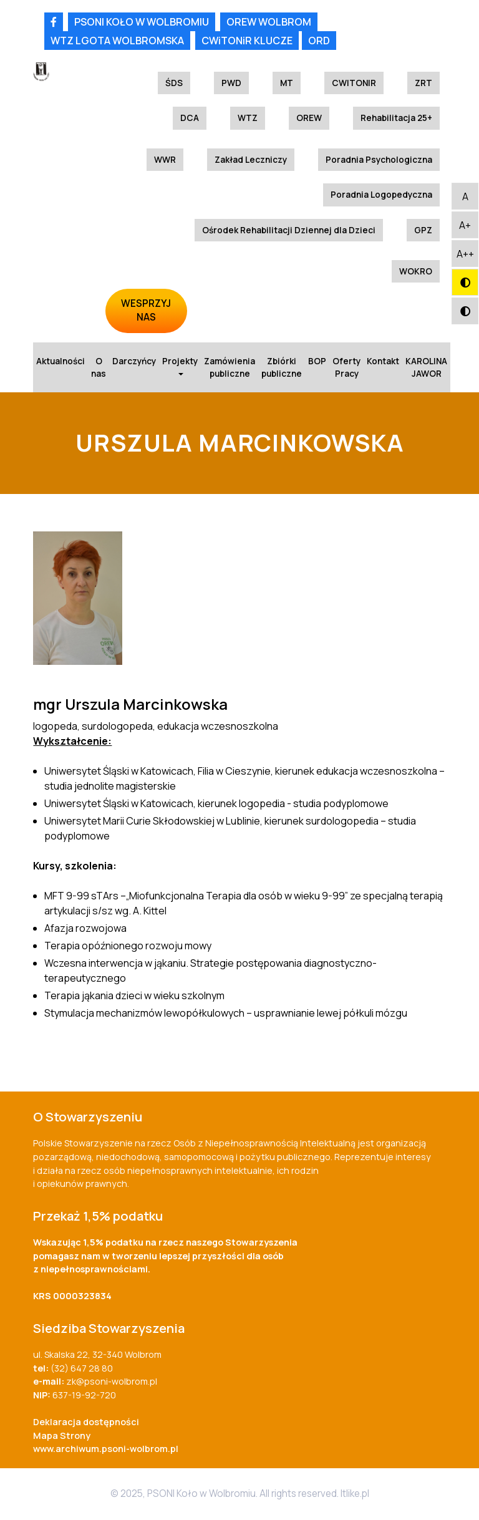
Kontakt (383, 361)
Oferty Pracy (346, 367)
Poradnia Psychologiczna (379, 159)
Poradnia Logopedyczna (381, 194)
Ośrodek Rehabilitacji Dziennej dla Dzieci (288, 230)
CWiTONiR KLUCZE (247, 40)
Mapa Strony (61, 1435)
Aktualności (60, 361)
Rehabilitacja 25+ (396, 117)
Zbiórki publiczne (281, 367)
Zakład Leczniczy (251, 159)
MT (286, 83)
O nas (98, 367)
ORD (319, 40)
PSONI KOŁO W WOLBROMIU (141, 22)
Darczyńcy (134, 361)
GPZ (423, 230)
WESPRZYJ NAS (146, 310)
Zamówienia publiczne (229, 367)
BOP (317, 361)
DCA (189, 117)
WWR (165, 159)
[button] (465, 196)
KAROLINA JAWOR (426, 367)
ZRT (423, 83)
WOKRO (415, 271)
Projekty (180, 366)
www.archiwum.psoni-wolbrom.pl (105, 1449)
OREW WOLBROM (268, 22)
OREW (309, 117)
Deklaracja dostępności (86, 1422)
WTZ (248, 117)
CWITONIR (354, 83)
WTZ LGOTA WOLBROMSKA (117, 40)
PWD (231, 83)
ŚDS (174, 83)
